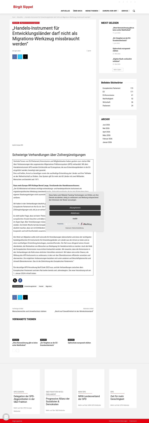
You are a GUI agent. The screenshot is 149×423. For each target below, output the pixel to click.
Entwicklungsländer (30, 286)
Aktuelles (20, 17)
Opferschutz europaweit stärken (79, 343)
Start (13, 17)
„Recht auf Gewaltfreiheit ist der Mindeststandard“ (74, 311)
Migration (49, 286)
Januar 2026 (107, 142)
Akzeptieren (75, 207)
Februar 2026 (107, 139)
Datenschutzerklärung (77, 228)
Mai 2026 (106, 128)
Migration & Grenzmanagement (29, 23)
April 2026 (106, 132)
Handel (41, 286)
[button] (134, 11)
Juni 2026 (106, 125)
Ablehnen (75, 213)
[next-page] (17, 350)
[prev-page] (13, 350)
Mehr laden (118, 70)
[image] (26, 379)
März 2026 (106, 135)
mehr (75, 218)
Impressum (68, 228)
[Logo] (32, 8)
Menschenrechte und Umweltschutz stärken (29, 311)
